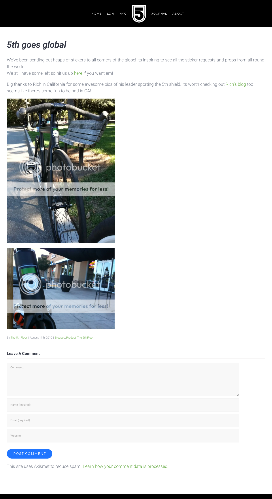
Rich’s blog (236, 84)
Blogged (60, 337)
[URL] (123, 435)
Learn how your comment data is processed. (125, 466)
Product (71, 337)
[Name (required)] (123, 404)
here (78, 73)
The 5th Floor (19, 337)
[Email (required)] (123, 420)
